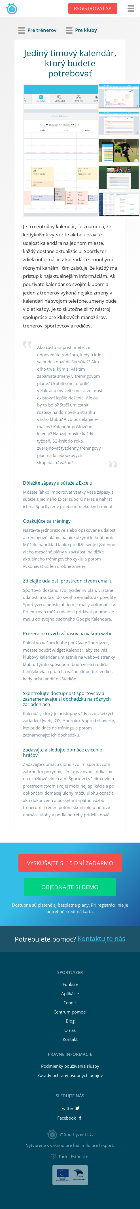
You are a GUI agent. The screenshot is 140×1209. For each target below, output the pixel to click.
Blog (70, 1021)
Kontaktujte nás (101, 938)
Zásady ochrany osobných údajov (70, 1075)
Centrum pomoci (70, 1012)
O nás (70, 1030)
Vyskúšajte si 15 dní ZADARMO (70, 863)
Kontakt (70, 1039)
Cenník (70, 1002)
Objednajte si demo (70, 887)
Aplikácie (70, 993)
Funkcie (70, 984)
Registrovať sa (93, 8)
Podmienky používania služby (70, 1066)
